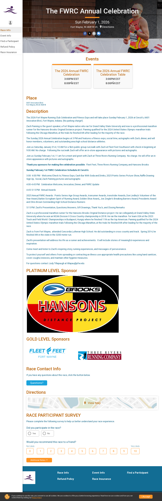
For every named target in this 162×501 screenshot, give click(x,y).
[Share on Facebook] (86, 40)
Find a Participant (11, 41)
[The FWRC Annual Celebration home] (12, 10)
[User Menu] (12, 22)
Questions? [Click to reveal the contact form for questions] (38, 384)
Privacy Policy (37, 498)
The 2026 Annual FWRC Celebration (72, 74)
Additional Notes (41, 462)
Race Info (7, 30)
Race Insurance (10, 52)
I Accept (146, 496)
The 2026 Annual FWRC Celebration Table (114, 74)
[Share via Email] (95, 40)
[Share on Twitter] (90, 40)
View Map (93, 404)
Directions (109, 33)
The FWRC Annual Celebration (93, 14)
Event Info (7, 35)
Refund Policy (9, 46)
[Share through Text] (99, 40)
